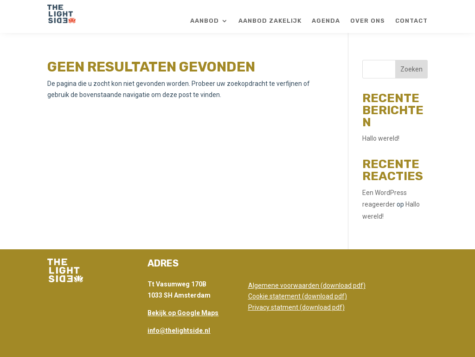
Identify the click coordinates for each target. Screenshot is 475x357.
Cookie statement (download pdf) (297, 296)
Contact (411, 21)
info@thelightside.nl (179, 330)
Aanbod (204, 21)
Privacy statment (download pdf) (296, 307)
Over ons (367, 21)
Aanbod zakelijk (270, 21)
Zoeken (411, 69)
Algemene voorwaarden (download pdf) (307, 285)
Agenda (326, 21)
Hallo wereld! (380, 138)
